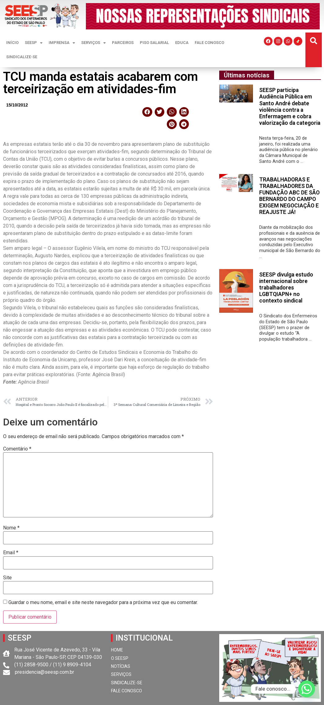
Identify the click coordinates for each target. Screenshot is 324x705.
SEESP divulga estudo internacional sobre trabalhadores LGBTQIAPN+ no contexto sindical (286, 288)
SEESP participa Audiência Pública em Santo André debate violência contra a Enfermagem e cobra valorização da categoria (289, 106)
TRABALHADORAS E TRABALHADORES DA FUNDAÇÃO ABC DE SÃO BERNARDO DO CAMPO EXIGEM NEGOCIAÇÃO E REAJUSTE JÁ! (289, 195)
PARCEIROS (123, 42)
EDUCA (182, 42)
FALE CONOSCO (209, 42)
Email (10, 552)
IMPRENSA (62, 43)
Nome (11, 527)
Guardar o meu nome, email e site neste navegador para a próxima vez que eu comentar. (103, 602)
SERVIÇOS (93, 43)
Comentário (17, 448)
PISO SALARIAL (154, 42)
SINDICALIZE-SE (21, 56)
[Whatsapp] (306, 689)
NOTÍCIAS (120, 666)
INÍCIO (12, 42)
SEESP (33, 43)
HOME (117, 649)
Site (7, 577)
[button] (313, 41)
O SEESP (119, 658)
